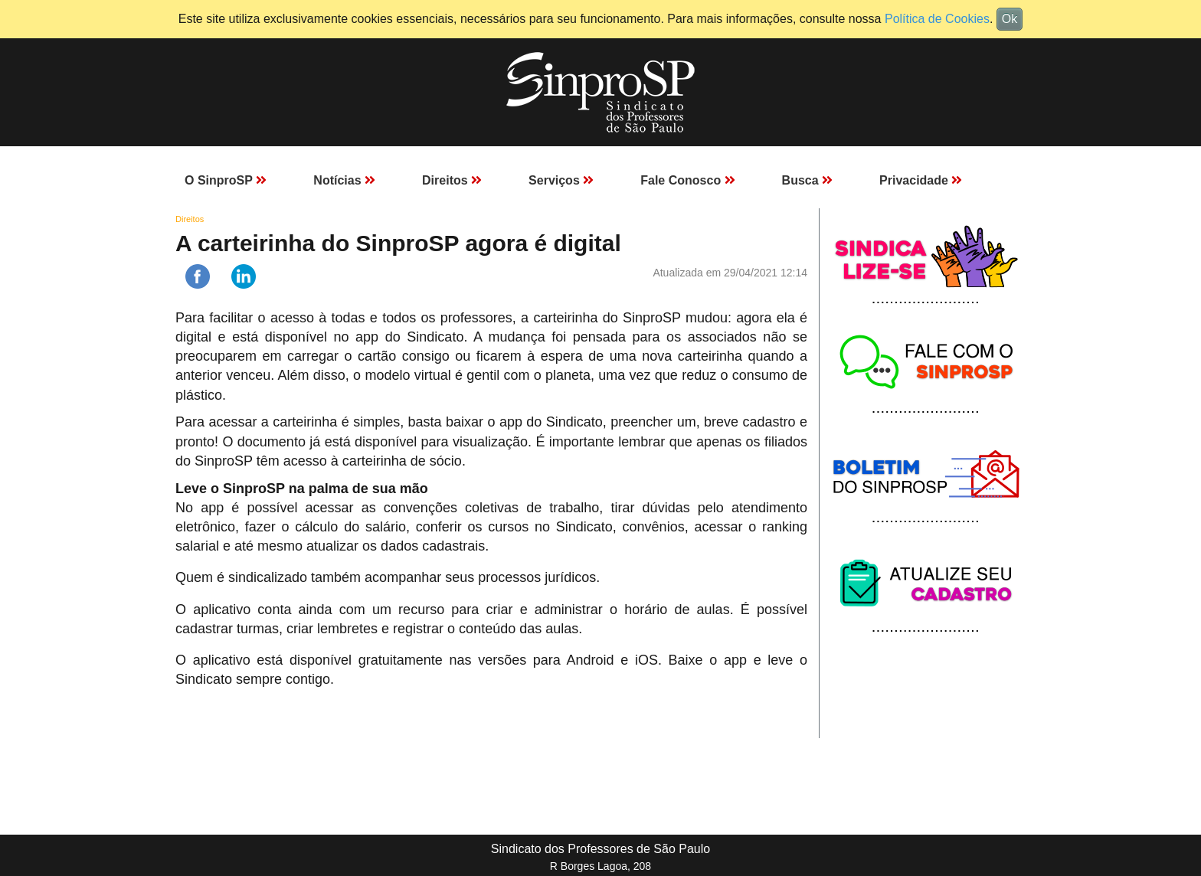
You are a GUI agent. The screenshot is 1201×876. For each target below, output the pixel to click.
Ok (1009, 18)
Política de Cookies (937, 18)
